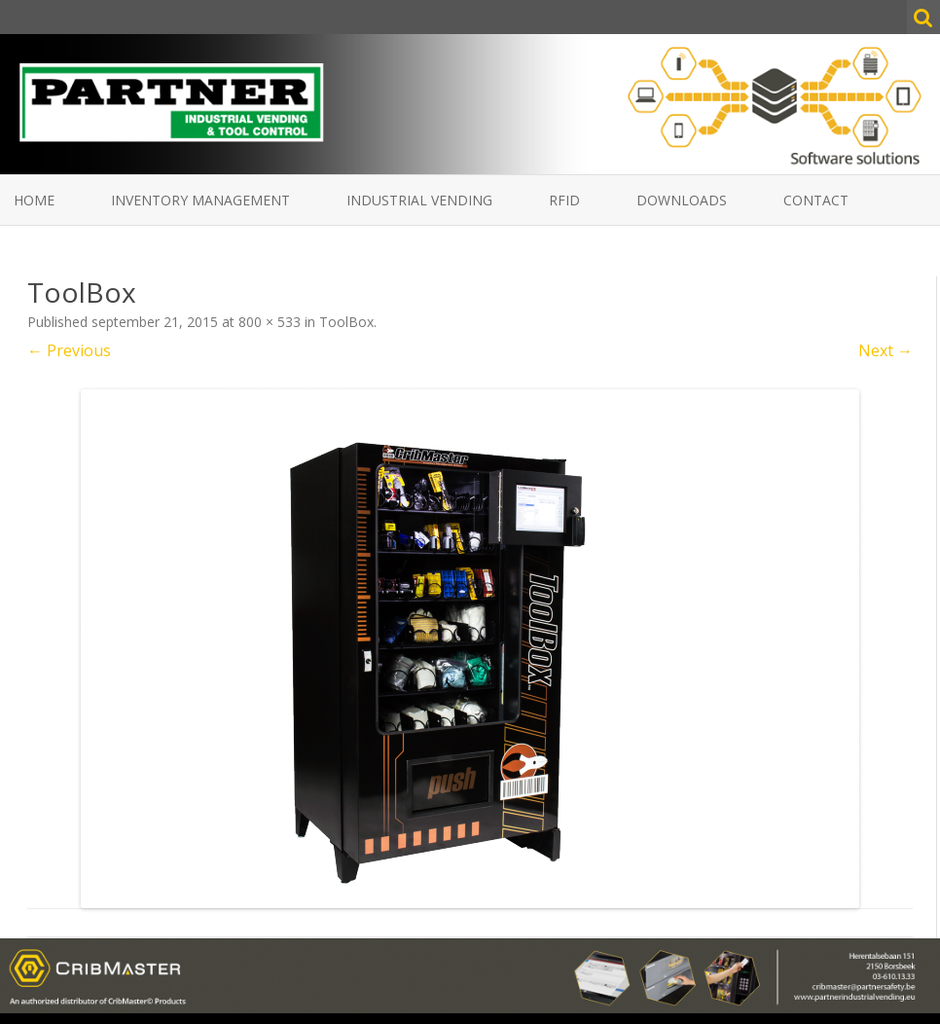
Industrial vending (419, 200)
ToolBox (346, 321)
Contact (816, 200)
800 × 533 (269, 321)
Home (34, 200)
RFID (564, 200)
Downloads (681, 200)
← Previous (69, 350)
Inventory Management (200, 200)
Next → (885, 350)
